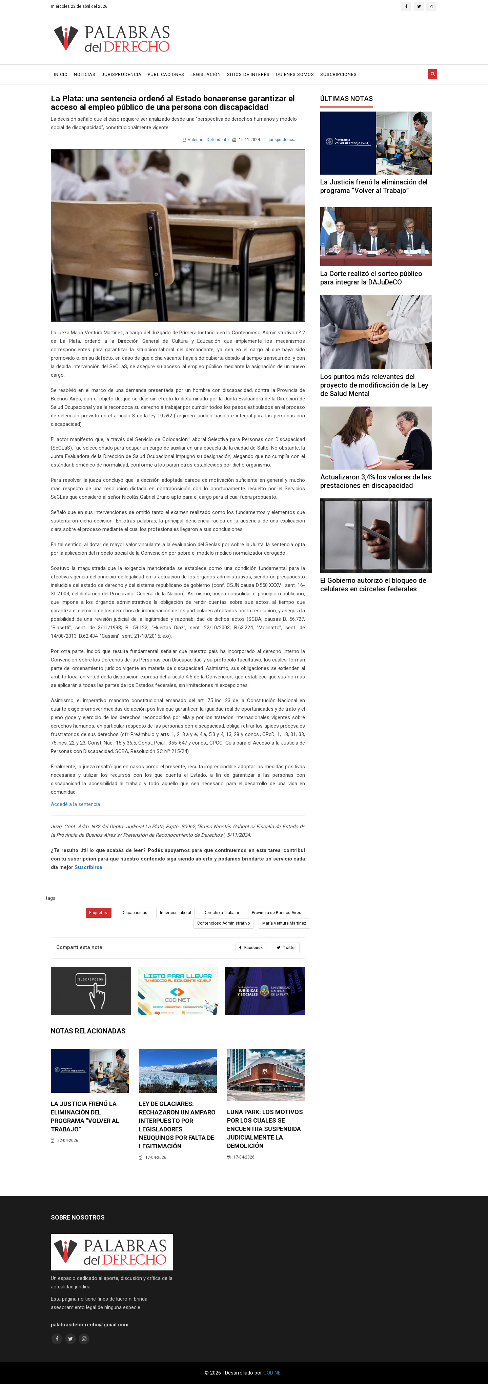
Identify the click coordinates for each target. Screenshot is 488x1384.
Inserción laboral (175, 912)
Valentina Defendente (206, 139)
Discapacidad (134, 912)
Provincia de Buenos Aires (276, 912)
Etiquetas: (98, 912)
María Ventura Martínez (284, 923)
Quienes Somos (295, 74)
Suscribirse (88, 867)
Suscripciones (338, 74)
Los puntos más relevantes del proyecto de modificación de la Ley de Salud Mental (374, 385)
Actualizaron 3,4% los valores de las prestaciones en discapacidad (375, 481)
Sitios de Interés (248, 74)
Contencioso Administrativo (223, 923)
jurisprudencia (280, 139)
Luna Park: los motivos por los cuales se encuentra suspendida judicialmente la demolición (265, 1128)
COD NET (273, 1373)
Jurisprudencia (122, 74)
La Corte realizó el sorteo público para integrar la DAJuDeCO (371, 278)
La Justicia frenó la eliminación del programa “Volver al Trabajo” (374, 186)
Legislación (205, 74)
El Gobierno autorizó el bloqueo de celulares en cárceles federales (373, 584)
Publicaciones (166, 74)
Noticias (85, 74)
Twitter (286, 947)
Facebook (251, 947)
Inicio (61, 74)
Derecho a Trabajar (221, 912)
